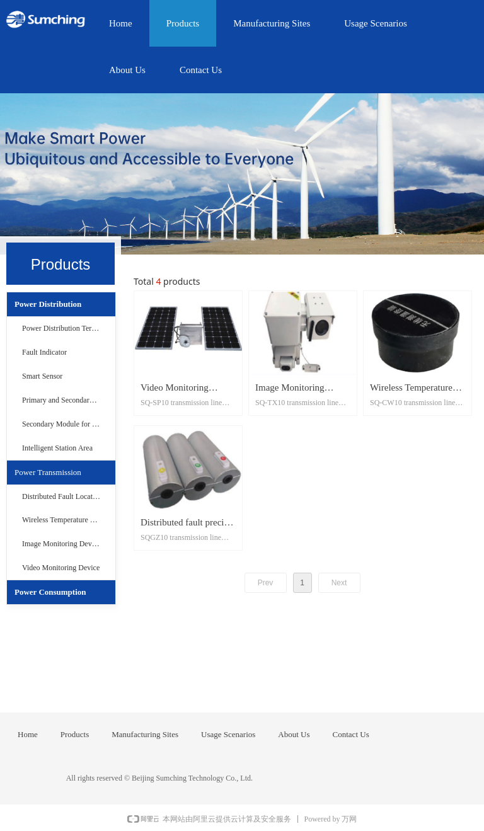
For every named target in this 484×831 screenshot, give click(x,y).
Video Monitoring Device (61, 567)
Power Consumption (50, 592)
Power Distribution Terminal (65, 328)
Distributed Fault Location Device (68, 496)
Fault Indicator (44, 352)
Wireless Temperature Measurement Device (68, 519)
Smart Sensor (42, 376)
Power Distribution (47, 304)
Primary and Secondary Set (63, 400)
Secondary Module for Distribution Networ (68, 424)
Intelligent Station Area (57, 448)
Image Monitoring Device (61, 543)
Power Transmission (47, 472)
